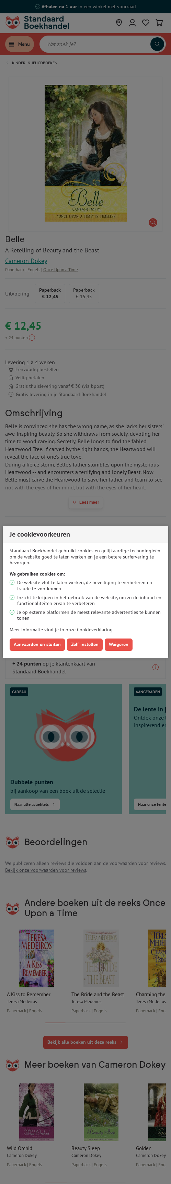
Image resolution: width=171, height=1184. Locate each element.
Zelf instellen (85, 644)
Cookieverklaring (95, 630)
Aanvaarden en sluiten (37, 644)
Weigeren (118, 644)
